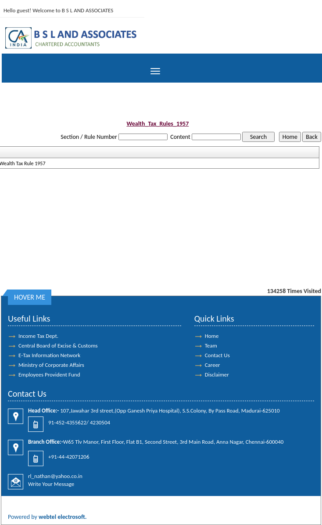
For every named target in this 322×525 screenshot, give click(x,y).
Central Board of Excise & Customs (58, 345)
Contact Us (217, 355)
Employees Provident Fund (49, 374)
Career (212, 365)
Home (212, 336)
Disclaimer (217, 374)
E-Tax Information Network (49, 355)
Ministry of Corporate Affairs (51, 365)
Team (211, 345)
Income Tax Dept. (38, 336)
